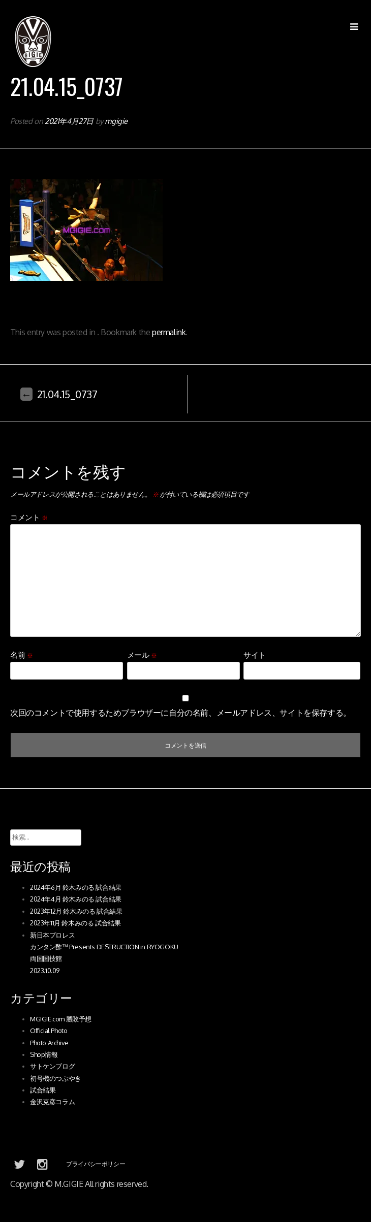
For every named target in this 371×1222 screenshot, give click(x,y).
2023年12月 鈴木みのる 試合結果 (76, 911)
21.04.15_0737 (59, 394)
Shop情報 (44, 1054)
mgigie (116, 121)
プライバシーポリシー (95, 1164)
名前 (21, 655)
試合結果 (42, 1090)
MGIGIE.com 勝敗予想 (60, 1019)
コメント (29, 517)
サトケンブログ (52, 1066)
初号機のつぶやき (55, 1078)
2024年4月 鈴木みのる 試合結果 (75, 899)
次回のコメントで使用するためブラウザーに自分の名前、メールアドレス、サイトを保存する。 (180, 713)
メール (142, 655)
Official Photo (48, 1030)
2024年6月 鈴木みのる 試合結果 (75, 887)
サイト (254, 655)
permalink (169, 332)
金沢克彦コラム (52, 1102)
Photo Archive (49, 1043)
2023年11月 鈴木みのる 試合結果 (75, 923)
